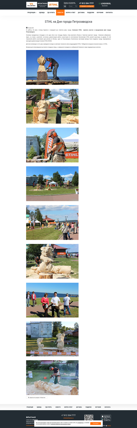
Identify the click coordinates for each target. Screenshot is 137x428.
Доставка (81, 12)
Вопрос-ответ (70, 12)
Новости (60, 12)
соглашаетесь (80, 422)
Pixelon (109, 425)
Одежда (42, 12)
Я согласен (95, 423)
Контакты (109, 12)
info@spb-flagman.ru (68, 418)
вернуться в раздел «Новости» (36, 397)
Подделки (90, 12)
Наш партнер (105, 5)
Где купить (51, 12)
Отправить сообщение (86, 6)
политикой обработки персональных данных (61, 424)
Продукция (31, 12)
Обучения (100, 12)
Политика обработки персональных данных (34, 425)
